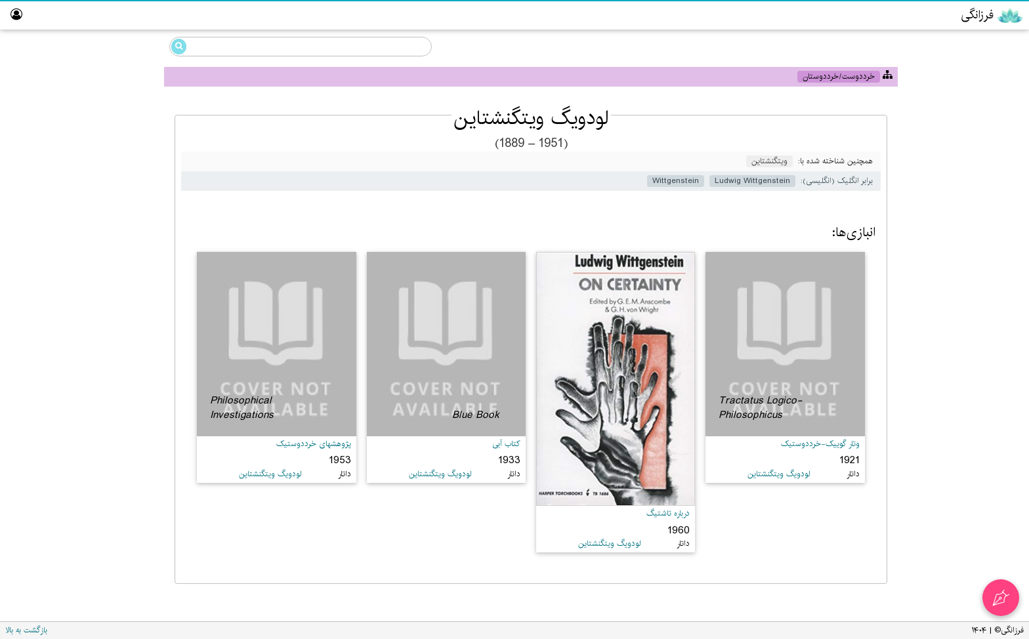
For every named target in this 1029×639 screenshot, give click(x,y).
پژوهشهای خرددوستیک (313, 444)
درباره (1000, 324)
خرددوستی (969, 71)
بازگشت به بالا (26, 630)
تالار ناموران (990, 247)
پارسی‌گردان (987, 172)
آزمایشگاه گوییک (979, 223)
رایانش (978, 146)
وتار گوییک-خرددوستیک (820, 444)
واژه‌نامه (998, 298)
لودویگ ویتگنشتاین (96, 137)
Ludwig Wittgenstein (89, 120)
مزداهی (978, 121)
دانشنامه (963, 44)
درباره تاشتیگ (668, 513)
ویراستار (995, 197)
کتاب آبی (506, 444)
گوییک (978, 96)
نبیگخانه (996, 273)
